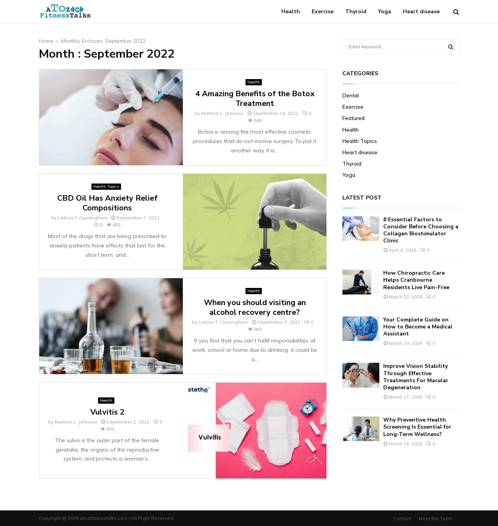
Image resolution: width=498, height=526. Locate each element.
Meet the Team (436, 518)
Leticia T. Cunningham (82, 218)
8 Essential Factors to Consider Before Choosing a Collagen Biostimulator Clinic (420, 230)
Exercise (322, 11)
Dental (350, 95)
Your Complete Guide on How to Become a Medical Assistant (417, 326)
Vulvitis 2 (107, 412)
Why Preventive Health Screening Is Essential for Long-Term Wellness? (417, 427)
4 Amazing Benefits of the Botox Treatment (254, 98)
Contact (402, 518)
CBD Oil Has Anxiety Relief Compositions (107, 203)
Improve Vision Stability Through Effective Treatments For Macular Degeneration (415, 376)
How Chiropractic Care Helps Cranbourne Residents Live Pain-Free (416, 280)
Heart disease (421, 11)
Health (290, 11)
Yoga (384, 11)
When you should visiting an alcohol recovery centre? (255, 307)
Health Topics (106, 186)
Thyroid (355, 11)
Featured (353, 118)
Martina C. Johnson (222, 113)
